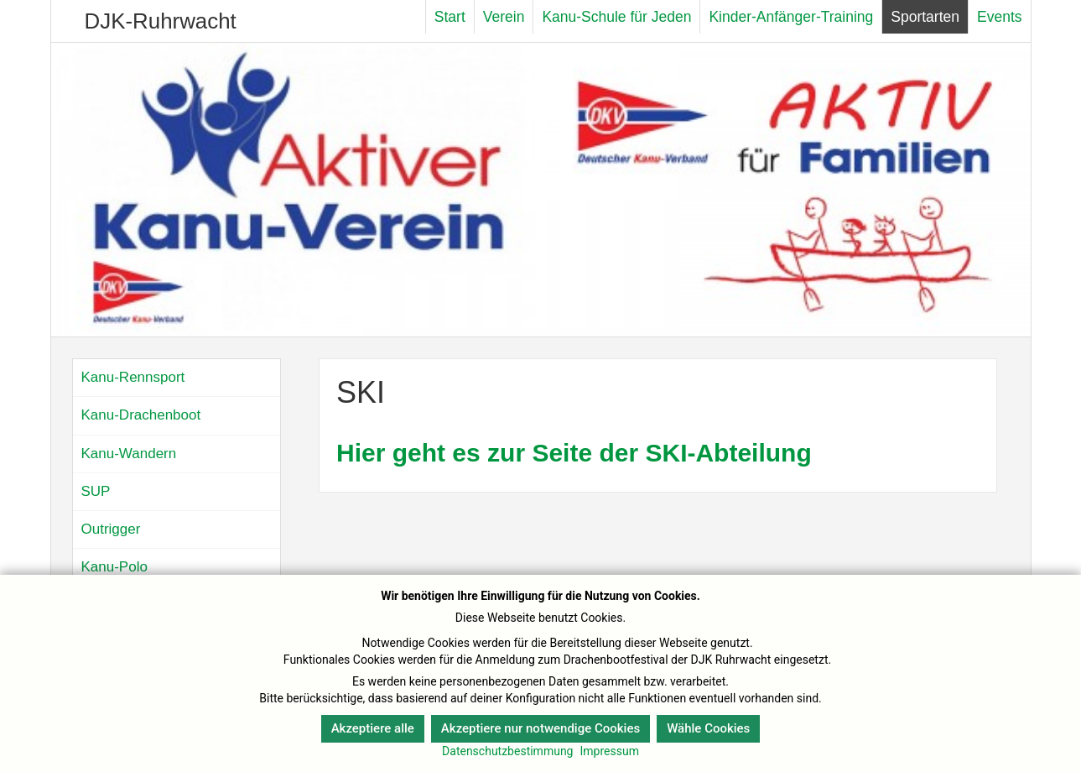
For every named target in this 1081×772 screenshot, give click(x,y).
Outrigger (111, 529)
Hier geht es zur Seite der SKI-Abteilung (574, 453)
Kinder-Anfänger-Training (791, 16)
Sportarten (925, 16)
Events (999, 16)
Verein (504, 16)
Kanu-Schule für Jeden (616, 16)
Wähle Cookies (708, 728)
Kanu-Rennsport (133, 377)
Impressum (608, 751)
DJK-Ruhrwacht (160, 21)
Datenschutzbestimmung (507, 751)
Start (449, 16)
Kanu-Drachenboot (141, 415)
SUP (96, 491)
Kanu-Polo (114, 567)
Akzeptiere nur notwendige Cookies (540, 728)
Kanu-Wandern (129, 454)
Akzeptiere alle (372, 728)
